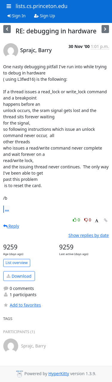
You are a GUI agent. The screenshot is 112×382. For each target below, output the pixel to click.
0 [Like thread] (77, 220)
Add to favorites (22, 305)
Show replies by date (88, 235)
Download (19, 276)
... (7, 209)
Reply (11, 226)
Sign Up (44, 15)
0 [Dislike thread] (87, 220)
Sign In (16, 15)
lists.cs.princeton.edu (41, 6)
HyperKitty (58, 373)
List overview (17, 262)
